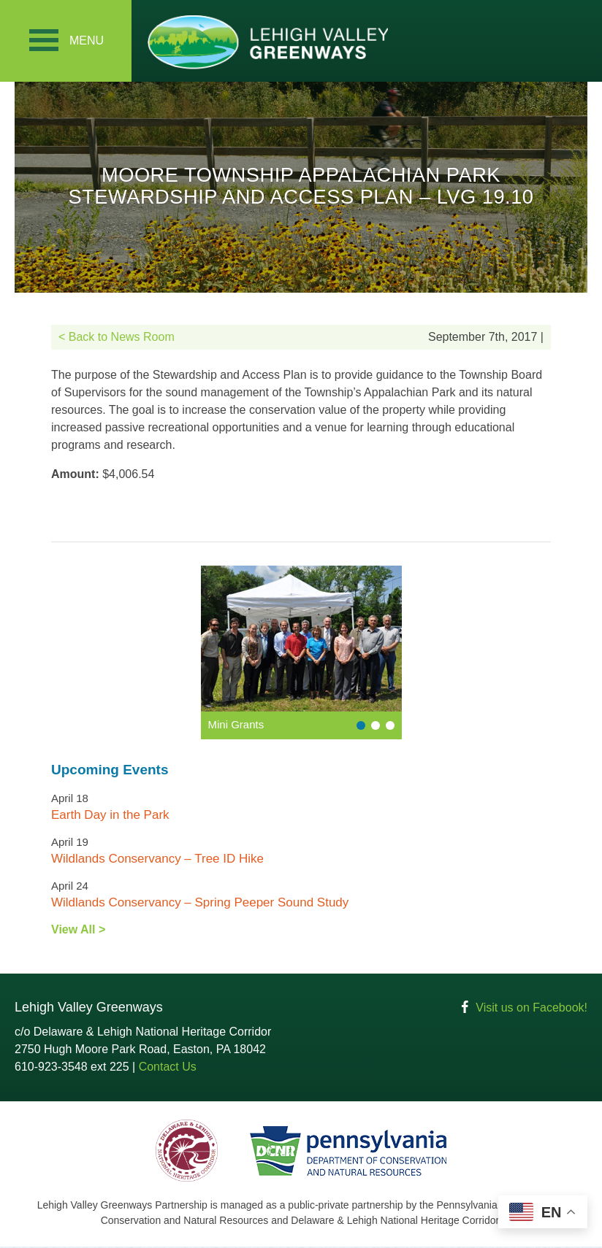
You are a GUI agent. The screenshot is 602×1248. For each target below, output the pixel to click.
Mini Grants (236, 726)
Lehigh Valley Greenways (267, 42)
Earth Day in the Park (110, 816)
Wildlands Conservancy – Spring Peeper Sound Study (199, 904)
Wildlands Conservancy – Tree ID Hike (157, 860)
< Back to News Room (116, 338)
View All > (78, 931)
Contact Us (168, 1068)
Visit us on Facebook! (531, 1009)
